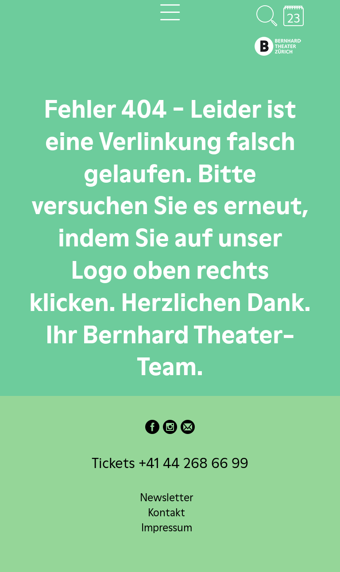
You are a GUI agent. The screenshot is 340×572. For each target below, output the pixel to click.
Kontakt (166, 512)
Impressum (166, 527)
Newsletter (166, 497)
